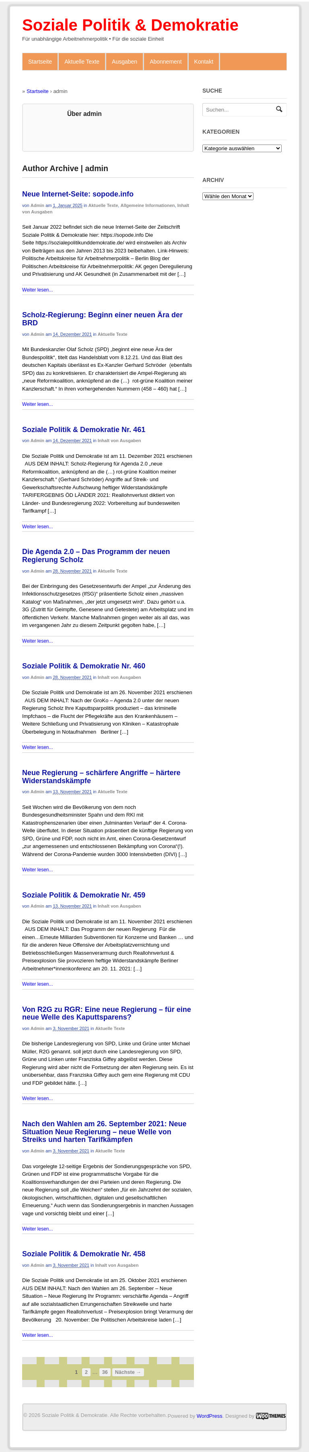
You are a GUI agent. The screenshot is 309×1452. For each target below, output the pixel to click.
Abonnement (165, 61)
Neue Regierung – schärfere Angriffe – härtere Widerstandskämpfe (101, 777)
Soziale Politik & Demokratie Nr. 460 (83, 666)
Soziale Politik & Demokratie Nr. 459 (83, 895)
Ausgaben (124, 61)
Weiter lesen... (37, 290)
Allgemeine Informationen (147, 205)
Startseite (40, 61)
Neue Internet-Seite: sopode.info (78, 194)
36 (105, 1372)
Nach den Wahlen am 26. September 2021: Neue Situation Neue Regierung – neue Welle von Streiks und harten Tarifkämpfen (104, 1132)
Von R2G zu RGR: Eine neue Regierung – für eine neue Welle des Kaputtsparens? (106, 1013)
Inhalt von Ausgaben (119, 440)
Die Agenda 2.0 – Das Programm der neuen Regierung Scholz (96, 556)
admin (37, 205)
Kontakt (203, 61)
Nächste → (128, 1372)
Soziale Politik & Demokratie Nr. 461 (83, 430)
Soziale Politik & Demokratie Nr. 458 (83, 1254)
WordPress (209, 1416)
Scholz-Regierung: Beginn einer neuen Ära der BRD (102, 319)
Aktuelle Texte (81, 61)
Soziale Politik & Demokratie (130, 25)
